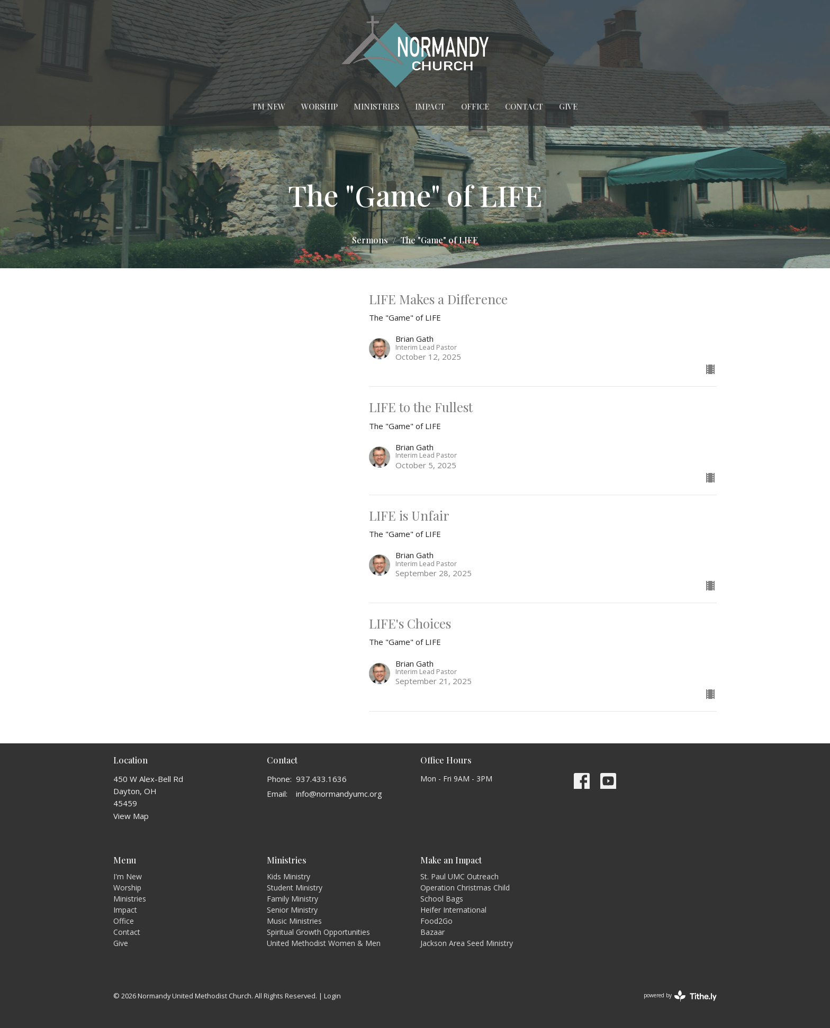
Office (475, 106)
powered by (680, 996)
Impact (430, 106)
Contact (524, 106)
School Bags (441, 899)
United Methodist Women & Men (324, 943)
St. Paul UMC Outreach (459, 876)
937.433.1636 (321, 779)
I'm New (268, 106)
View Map (131, 816)
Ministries (376, 106)
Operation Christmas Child (465, 888)
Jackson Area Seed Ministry (466, 943)
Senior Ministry (292, 910)
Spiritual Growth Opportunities (318, 932)
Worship (319, 106)
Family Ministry (292, 899)
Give (568, 106)
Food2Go (436, 921)
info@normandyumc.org (339, 793)
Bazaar (432, 932)
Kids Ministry (288, 876)
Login (332, 995)
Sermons (370, 239)
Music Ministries (294, 921)
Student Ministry (294, 888)
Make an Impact (451, 860)
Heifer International (453, 910)
